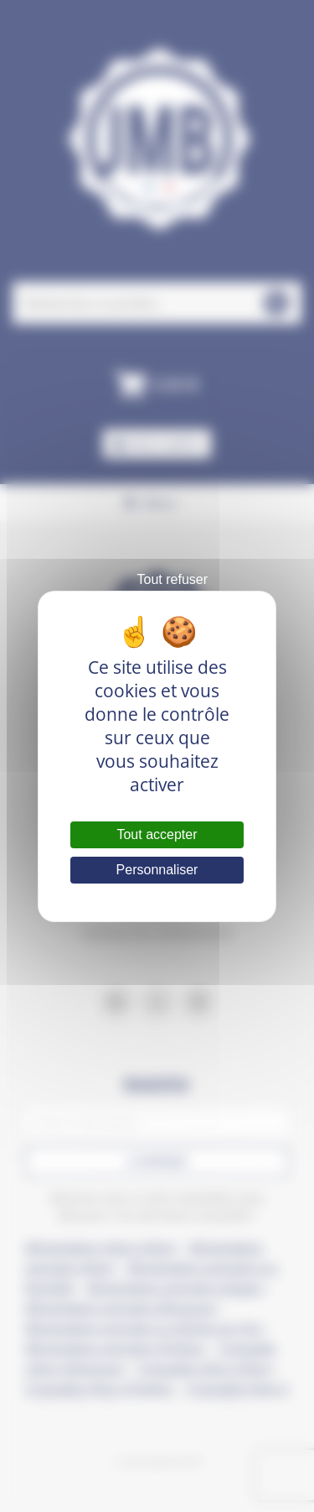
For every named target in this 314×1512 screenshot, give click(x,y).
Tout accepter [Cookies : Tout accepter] (156, 834)
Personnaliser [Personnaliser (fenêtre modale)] (157, 870)
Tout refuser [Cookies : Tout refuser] (172, 579)
